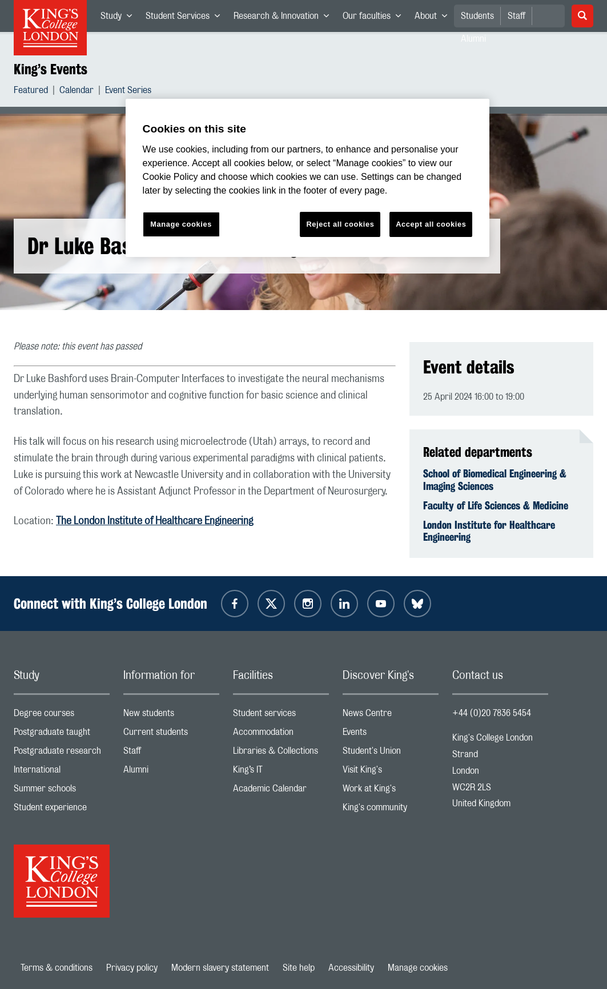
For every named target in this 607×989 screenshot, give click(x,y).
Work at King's (391, 791)
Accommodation (281, 734)
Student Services (186, 18)
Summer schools (62, 791)
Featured (31, 92)
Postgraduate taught (62, 734)
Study (120, 18)
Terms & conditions (57, 967)
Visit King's (391, 772)
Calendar (76, 92)
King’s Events (50, 69)
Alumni (171, 772)
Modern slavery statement (220, 967)
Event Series (128, 92)
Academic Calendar (281, 791)
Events (391, 734)
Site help (299, 967)
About (434, 18)
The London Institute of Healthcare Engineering (154, 521)
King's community (391, 810)
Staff (516, 16)
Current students (171, 734)
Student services (281, 716)
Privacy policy (132, 967)
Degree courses (62, 716)
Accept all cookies (431, 224)
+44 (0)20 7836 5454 (491, 713)
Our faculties (375, 18)
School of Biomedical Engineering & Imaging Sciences (494, 479)
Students (477, 16)
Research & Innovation (285, 18)
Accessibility (351, 967)
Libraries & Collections (281, 753)
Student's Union (391, 753)
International (62, 772)
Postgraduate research (62, 753)
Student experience (62, 810)
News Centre (391, 716)
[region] (308, 178)
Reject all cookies (340, 224)
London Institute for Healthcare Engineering (489, 531)
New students (171, 716)
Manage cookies (418, 967)
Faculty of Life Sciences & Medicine (495, 505)
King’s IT (281, 772)
